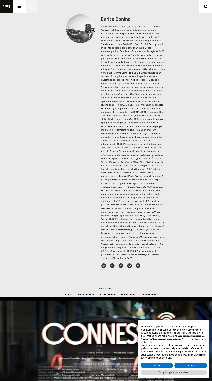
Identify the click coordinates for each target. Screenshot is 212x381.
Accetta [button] (191, 365)
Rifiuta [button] (156, 365)
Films (67, 294)
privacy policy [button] (192, 329)
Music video (128, 294)
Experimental (108, 294)
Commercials (148, 294)
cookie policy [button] (147, 342)
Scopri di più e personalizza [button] (173, 372)
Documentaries (85, 294)
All (57, 294)
